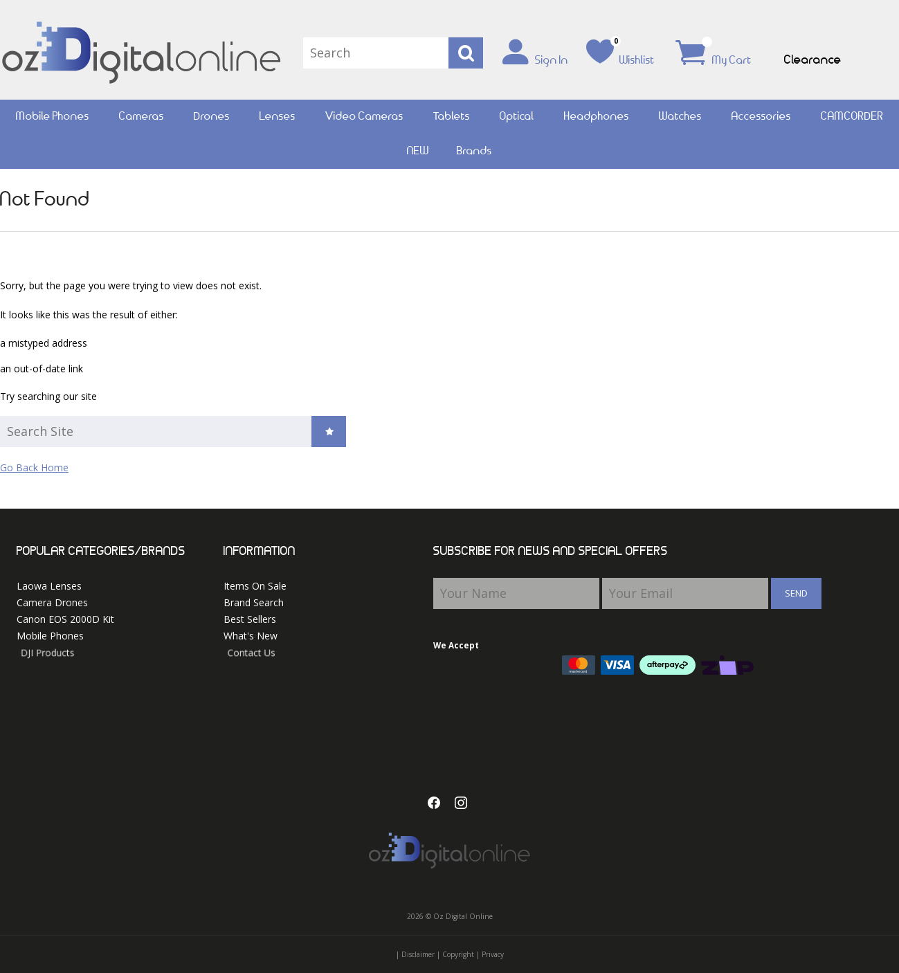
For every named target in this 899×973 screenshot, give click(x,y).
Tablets (451, 116)
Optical (517, 116)
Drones (212, 116)
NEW (418, 151)
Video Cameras (364, 116)
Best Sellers (257, 620)
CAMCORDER (852, 116)
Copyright (458, 954)
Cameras (141, 116)
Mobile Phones (52, 116)
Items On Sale (255, 585)
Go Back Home (34, 467)
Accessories (761, 116)
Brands (474, 151)
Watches (680, 116)
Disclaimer (418, 954)
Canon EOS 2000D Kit (70, 620)
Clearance (813, 60)
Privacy (493, 954)
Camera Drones (52, 602)
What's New (276, 639)
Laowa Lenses (49, 585)
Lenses (278, 116)
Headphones (596, 116)
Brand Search (254, 602)
